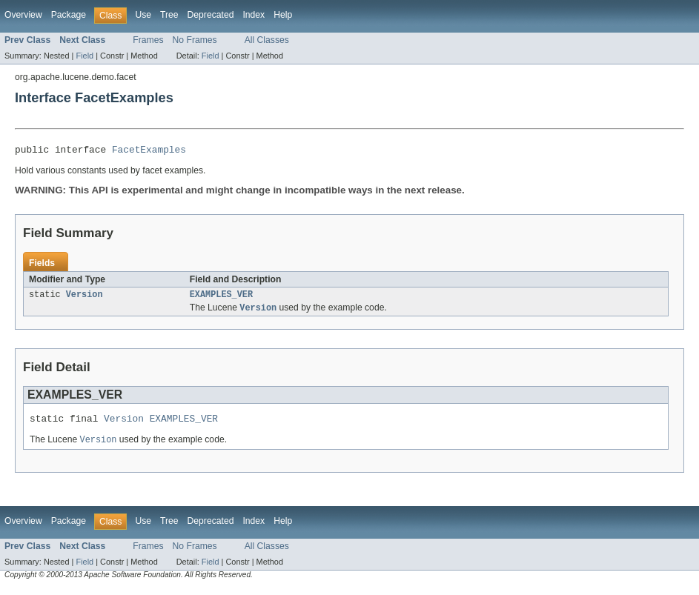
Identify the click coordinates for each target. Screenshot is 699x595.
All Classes (267, 40)
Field (84, 55)
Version (84, 298)
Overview (23, 15)
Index (253, 15)
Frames (148, 40)
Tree (169, 15)
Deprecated (211, 15)
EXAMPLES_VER (221, 298)
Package (68, 15)
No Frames (195, 40)
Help (283, 15)
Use (143, 15)
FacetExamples (149, 151)
